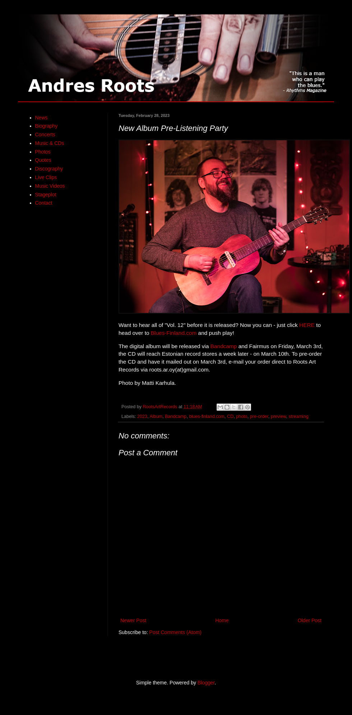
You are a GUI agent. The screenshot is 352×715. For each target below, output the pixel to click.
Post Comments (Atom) (175, 632)
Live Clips (46, 177)
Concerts (45, 134)
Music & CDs (49, 143)
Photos (43, 152)
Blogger (206, 683)
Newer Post (133, 620)
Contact (43, 203)
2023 (142, 416)
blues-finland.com (206, 416)
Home (221, 620)
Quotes (43, 160)
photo (241, 416)
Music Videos (50, 186)
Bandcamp (223, 346)
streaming (299, 416)
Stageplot (45, 194)
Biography (46, 126)
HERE (307, 325)
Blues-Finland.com (173, 333)
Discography (49, 169)
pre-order (259, 416)
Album (155, 416)
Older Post (309, 620)
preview (278, 416)
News (41, 117)
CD (230, 416)
